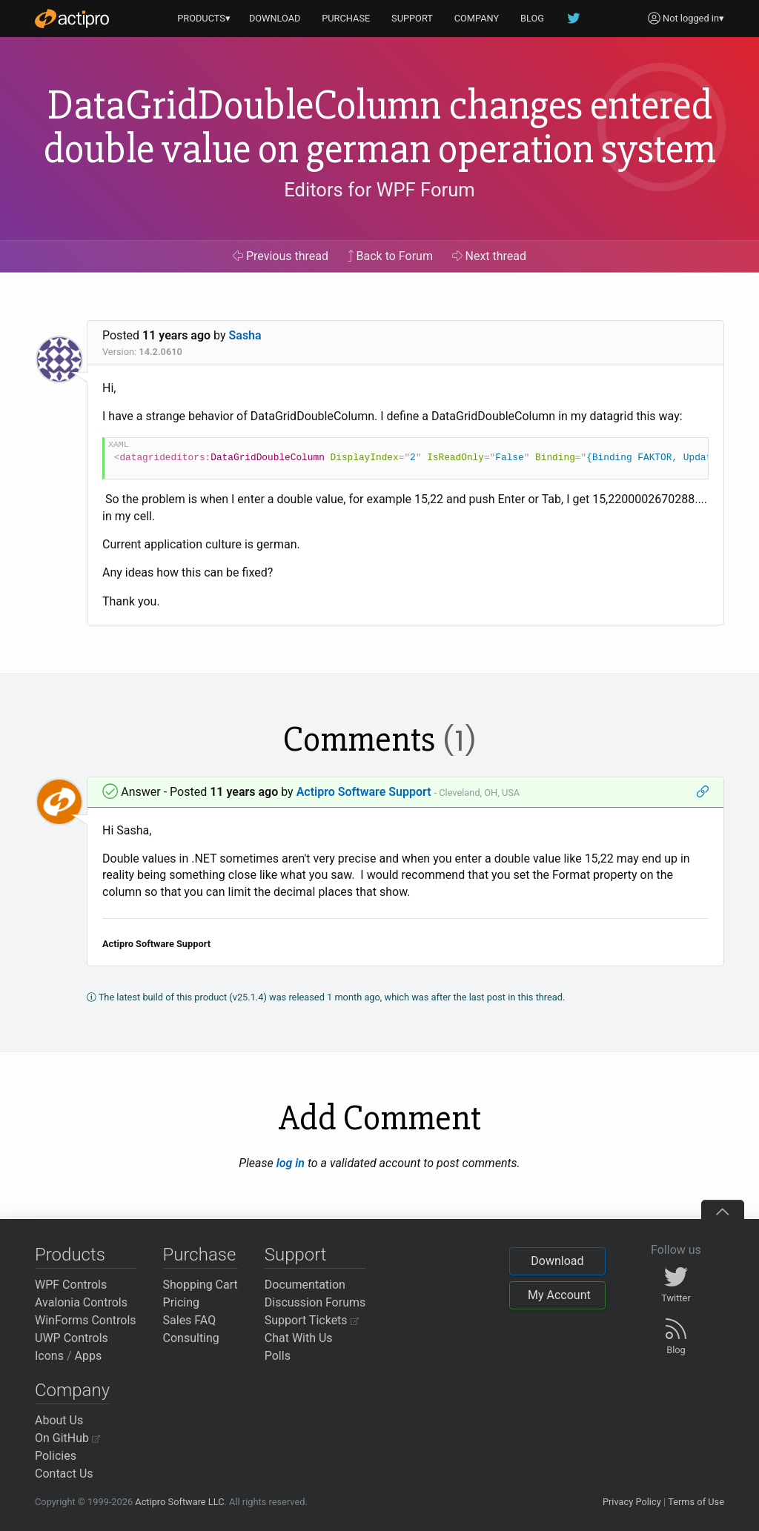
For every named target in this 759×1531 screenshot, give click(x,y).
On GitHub (67, 1438)
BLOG (532, 18)
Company (72, 1390)
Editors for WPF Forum (379, 190)
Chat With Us (299, 1338)
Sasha (245, 335)
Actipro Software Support (363, 792)
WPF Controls (71, 1285)
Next (489, 256)
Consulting (191, 1338)
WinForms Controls (85, 1320)
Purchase (199, 1254)
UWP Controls (71, 1338)
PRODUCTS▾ (204, 18)
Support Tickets (312, 1320)
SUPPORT (412, 18)
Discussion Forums (315, 1302)
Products (70, 1254)
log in (290, 1163)
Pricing (181, 1302)
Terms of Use (696, 1501)
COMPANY (477, 18)
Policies (55, 1456)
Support (296, 1254)
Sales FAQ (189, 1320)
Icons (49, 1356)
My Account (559, 1295)
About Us (59, 1420)
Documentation (305, 1285)
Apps (88, 1356)
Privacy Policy (632, 1501)
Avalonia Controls (81, 1302)
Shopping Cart (200, 1285)
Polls (278, 1356)
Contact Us (64, 1474)
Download (557, 1261)
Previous (280, 256)
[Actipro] (72, 18)
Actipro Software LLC (179, 1501)
